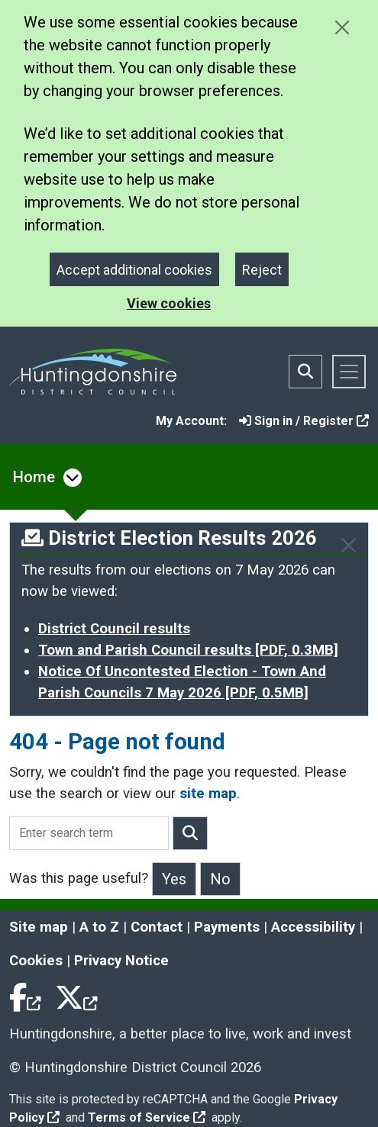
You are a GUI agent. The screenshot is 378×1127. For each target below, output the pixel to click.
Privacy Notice (121, 960)
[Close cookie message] (341, 27)
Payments (227, 927)
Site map (38, 927)
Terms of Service (146, 1117)
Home (34, 477)
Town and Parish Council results (188, 650)
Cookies (36, 960)
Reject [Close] (262, 270)
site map (208, 793)
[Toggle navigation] (349, 371)
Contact (157, 927)
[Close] (348, 545)
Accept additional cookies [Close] (134, 270)
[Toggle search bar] (305, 371)
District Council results (114, 628)
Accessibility (313, 927)
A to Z (99, 927)
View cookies (169, 303)
